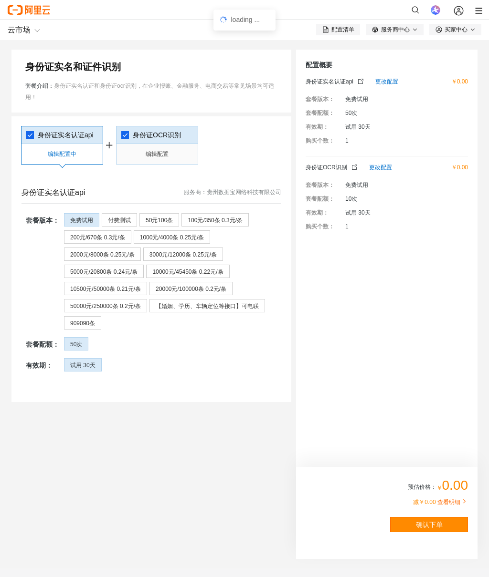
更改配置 (386, 81)
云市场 (19, 30)
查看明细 (452, 502)
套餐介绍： (39, 85)
